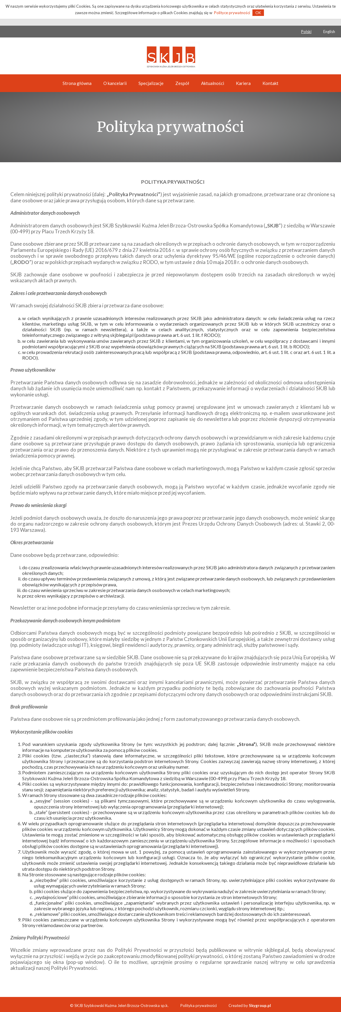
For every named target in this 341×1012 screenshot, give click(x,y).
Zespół (182, 83)
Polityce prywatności (232, 12)
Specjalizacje (151, 83)
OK (258, 12)
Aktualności (212, 83)
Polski (306, 31)
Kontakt (270, 83)
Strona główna (77, 83)
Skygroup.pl (260, 1005)
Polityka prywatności (198, 1005)
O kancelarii (115, 83)
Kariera (243, 83)
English (329, 31)
